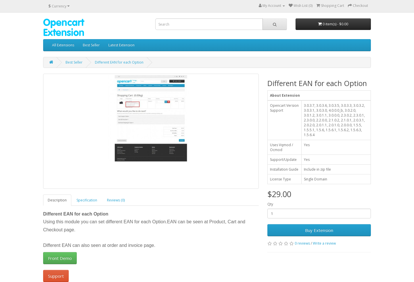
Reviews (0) (116, 200)
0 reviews (302, 243)
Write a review (324, 243)
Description (57, 200)
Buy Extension (319, 230)
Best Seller (91, 45)
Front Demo (60, 258)
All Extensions (63, 45)
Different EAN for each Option (119, 62)
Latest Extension (121, 45)
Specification (86, 200)
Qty (270, 204)
